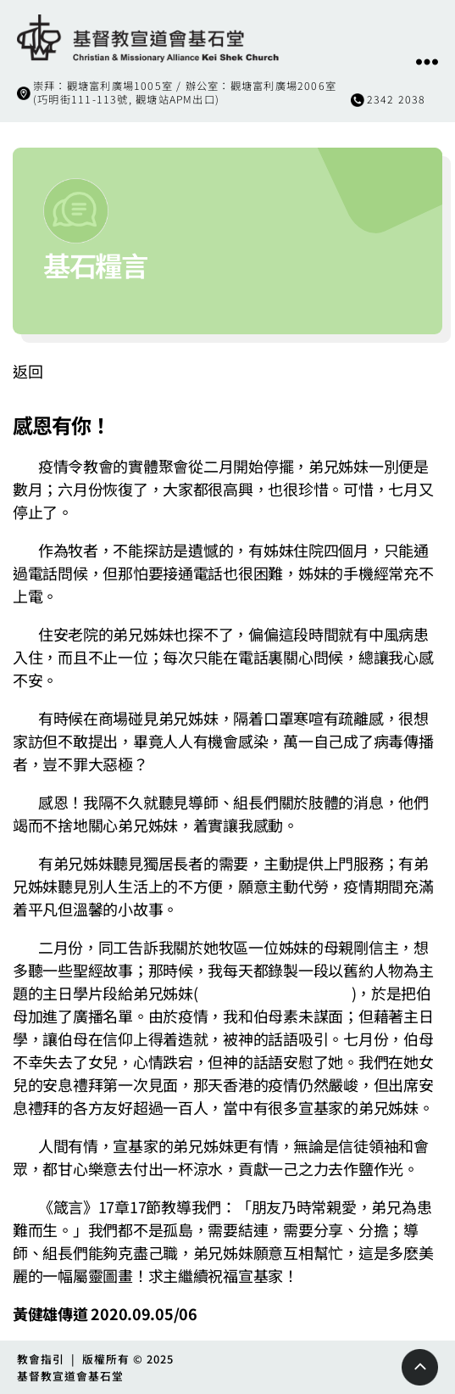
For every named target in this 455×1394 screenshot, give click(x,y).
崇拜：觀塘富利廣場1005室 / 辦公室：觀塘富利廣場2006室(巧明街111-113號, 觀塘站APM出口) (184, 92)
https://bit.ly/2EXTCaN (275, 993)
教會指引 (40, 1359)
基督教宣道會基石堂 (70, 1376)
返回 (27, 371)
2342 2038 (396, 99)
